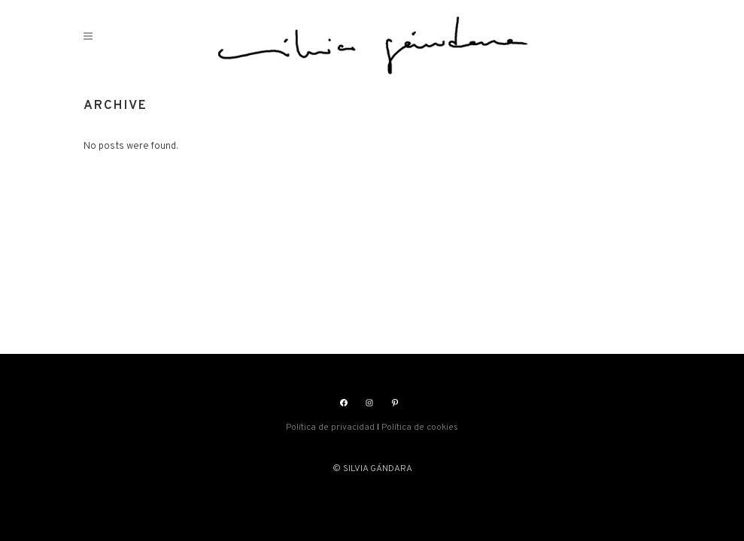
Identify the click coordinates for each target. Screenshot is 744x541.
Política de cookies (419, 428)
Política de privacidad (330, 428)
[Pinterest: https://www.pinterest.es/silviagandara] (395, 403)
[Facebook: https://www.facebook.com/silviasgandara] (344, 403)
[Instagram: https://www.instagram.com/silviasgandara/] (369, 403)
